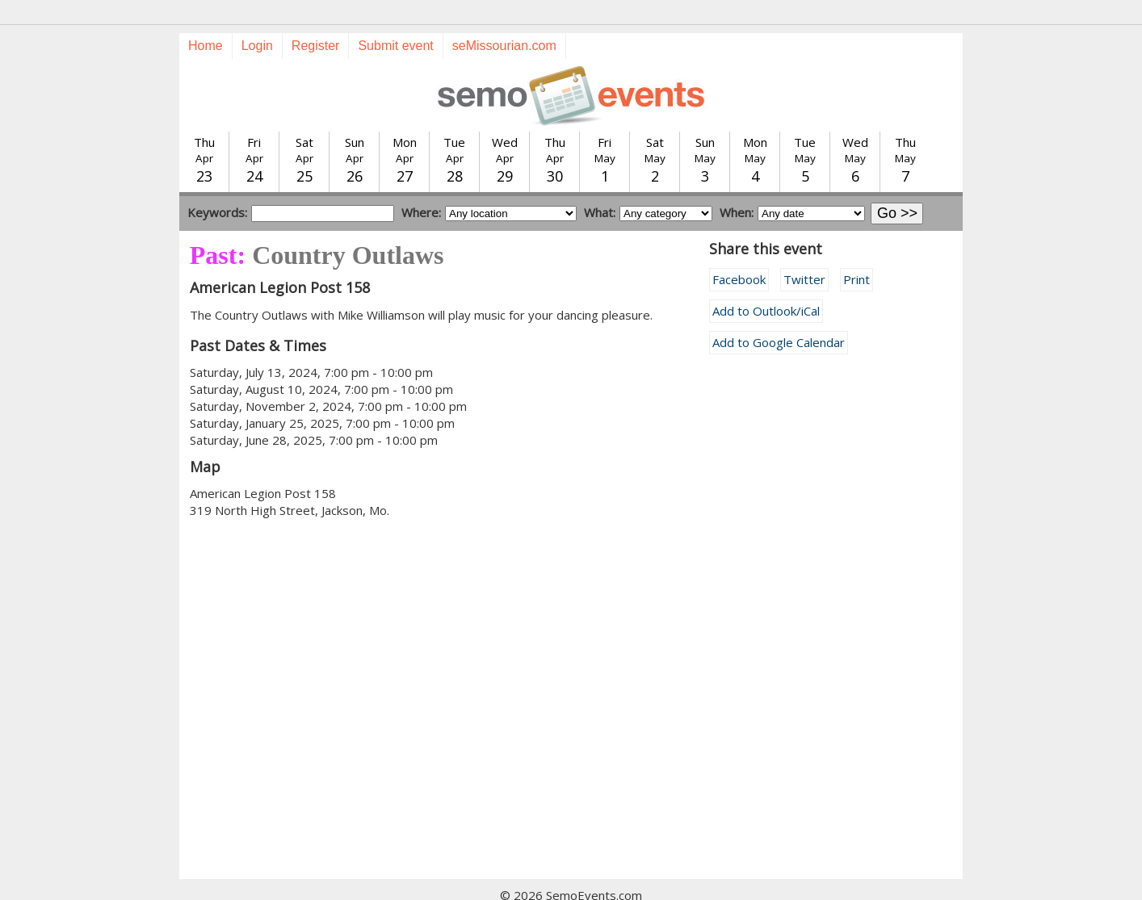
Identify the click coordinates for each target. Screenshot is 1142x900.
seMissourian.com (504, 16)
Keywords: (217, 183)
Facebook (739, 250)
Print (856, 250)
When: (737, 183)
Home (205, 16)
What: (599, 183)
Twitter (804, 250)
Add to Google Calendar (778, 313)
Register (316, 16)
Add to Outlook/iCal (766, 282)
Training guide (555, 883)
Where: (421, 183)
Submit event (395, 16)
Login (257, 16)
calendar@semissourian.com (735, 883)
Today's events (372, 883)
